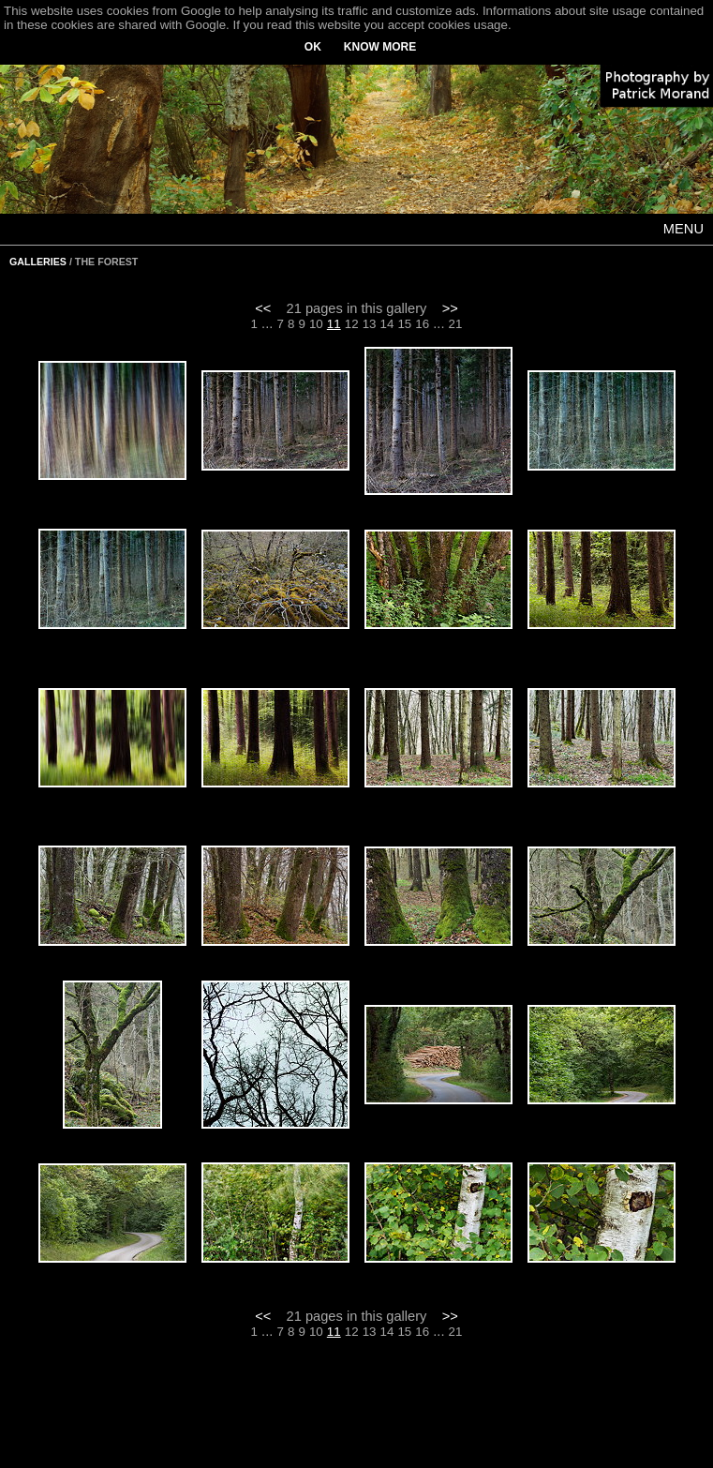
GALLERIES (38, 261)
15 (404, 324)
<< (263, 308)
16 (422, 324)
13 (370, 324)
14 (387, 324)
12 (352, 324)
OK (313, 46)
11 (334, 324)
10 (316, 324)
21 (456, 324)
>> (450, 308)
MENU (683, 228)
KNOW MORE (380, 46)
